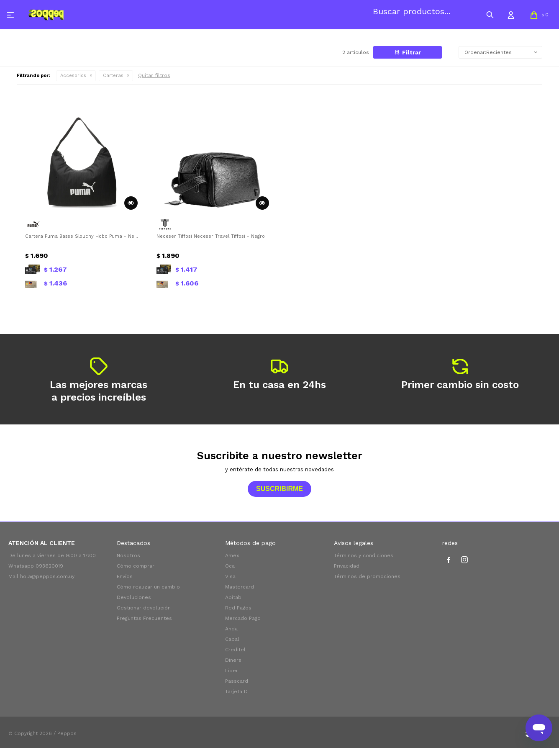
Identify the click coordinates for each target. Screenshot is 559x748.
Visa (230, 576)
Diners (233, 660)
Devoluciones (134, 597)
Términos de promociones (367, 576)
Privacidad (346, 566)
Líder (231, 670)
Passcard (236, 681)
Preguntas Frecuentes (144, 618)
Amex (232, 555)
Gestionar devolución (144, 608)
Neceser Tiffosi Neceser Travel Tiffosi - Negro (210, 236)
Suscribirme (279, 488)
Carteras (113, 75)
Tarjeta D (236, 691)
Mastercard (239, 587)
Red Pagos (238, 608)
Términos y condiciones (363, 555)
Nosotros (128, 555)
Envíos (125, 576)
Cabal (232, 639)
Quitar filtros (154, 75)
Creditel (235, 650)
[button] (490, 14)
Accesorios (73, 75)
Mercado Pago (243, 618)
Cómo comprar (135, 566)
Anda (231, 629)
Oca (230, 566)
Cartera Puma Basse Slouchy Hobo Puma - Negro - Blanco (82, 236)
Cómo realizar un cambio (148, 587)
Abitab (233, 597)
